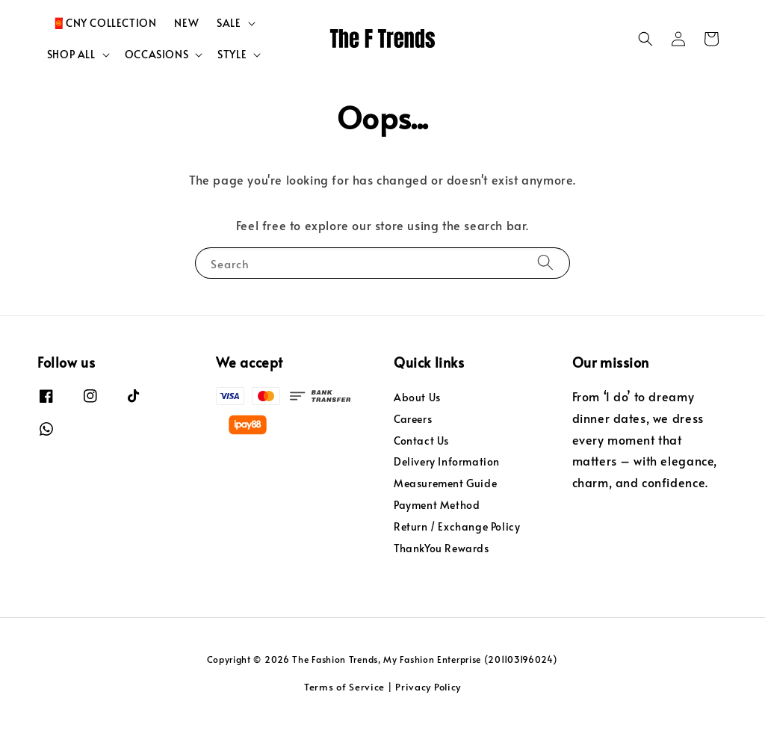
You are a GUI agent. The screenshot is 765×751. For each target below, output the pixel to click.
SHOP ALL (71, 88)
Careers (413, 452)
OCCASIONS (156, 88)
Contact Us (421, 474)
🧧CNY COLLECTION (104, 56)
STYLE (232, 88)
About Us (417, 431)
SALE (229, 57)
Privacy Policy (428, 720)
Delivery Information (447, 496)
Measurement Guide (445, 517)
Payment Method (437, 538)
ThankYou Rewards (441, 582)
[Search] (545, 295)
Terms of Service (344, 720)
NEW (186, 56)
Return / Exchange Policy (457, 560)
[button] (645, 72)
